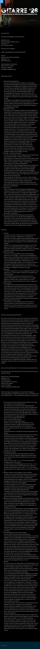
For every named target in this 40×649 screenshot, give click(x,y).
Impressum (4, 645)
